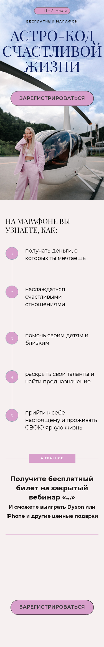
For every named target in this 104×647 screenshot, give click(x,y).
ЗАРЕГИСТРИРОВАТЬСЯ (52, 98)
